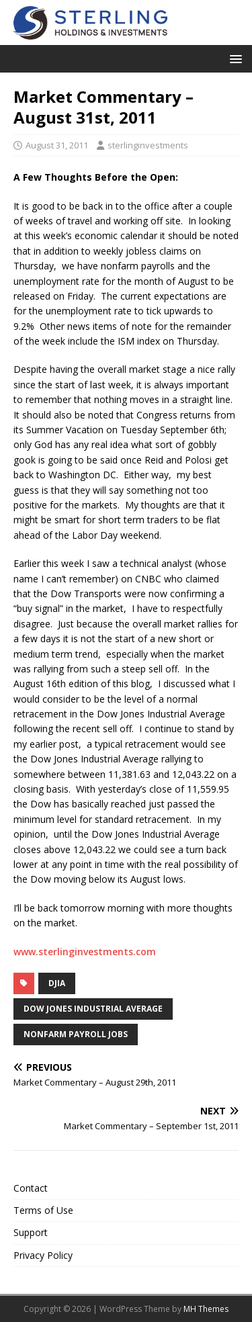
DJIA (56, 983)
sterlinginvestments (148, 145)
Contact (30, 1188)
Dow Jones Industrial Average (93, 1008)
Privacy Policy (43, 1255)
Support (30, 1232)
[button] (233, 58)
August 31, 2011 (57, 145)
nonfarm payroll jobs (76, 1034)
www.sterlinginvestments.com (84, 951)
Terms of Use (43, 1210)
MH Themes (205, 1309)
